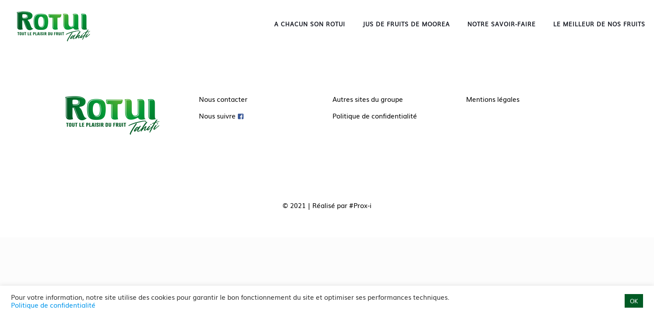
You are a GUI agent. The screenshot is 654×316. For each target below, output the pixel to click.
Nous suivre (217, 115)
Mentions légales (493, 99)
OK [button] (634, 301)
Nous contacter (223, 99)
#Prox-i (360, 205)
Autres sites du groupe (367, 99)
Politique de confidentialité (374, 115)
